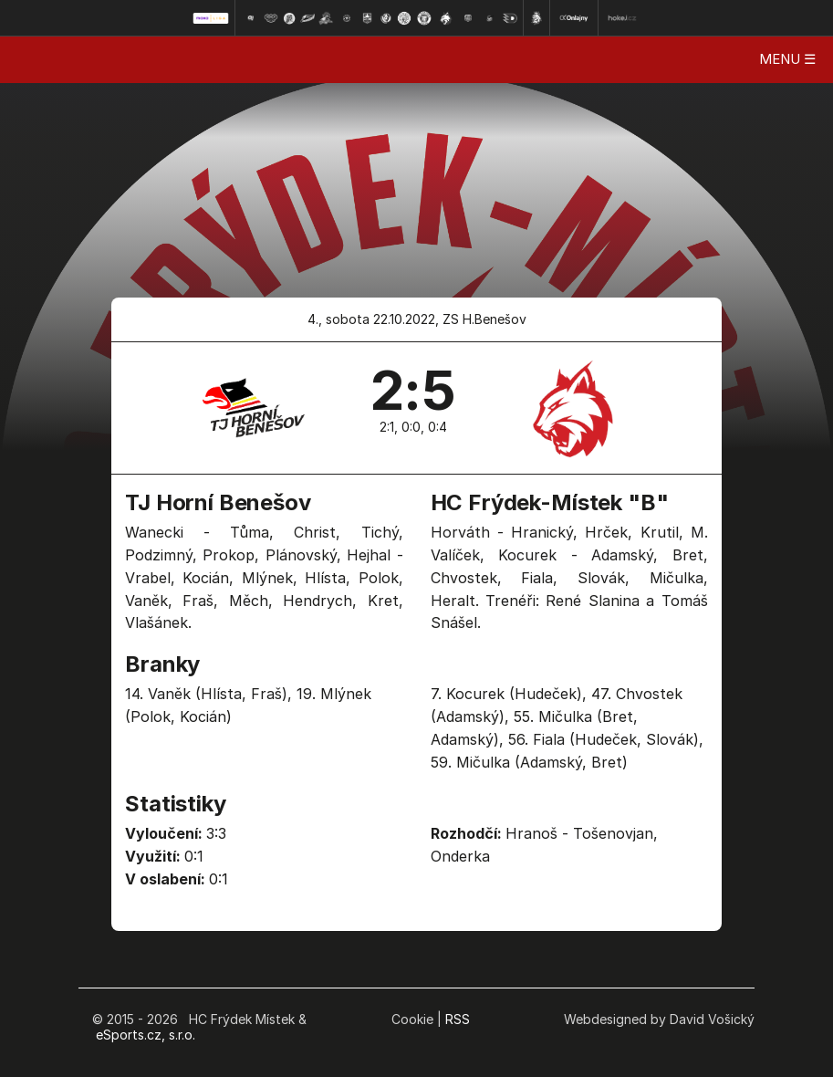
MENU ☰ (787, 59)
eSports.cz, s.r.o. (145, 1034)
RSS (457, 1019)
